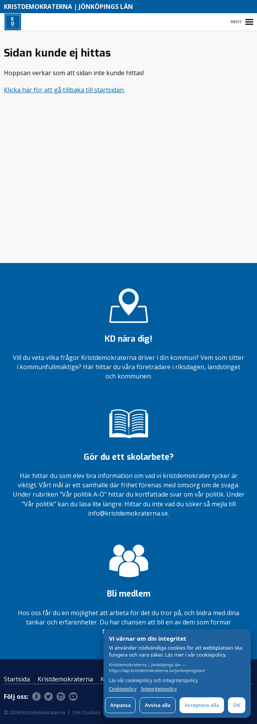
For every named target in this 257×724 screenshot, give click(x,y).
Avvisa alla (158, 705)
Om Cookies (86, 712)
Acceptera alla (202, 705)
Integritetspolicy (159, 689)
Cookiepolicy (122, 689)
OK (236, 705)
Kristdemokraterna (65, 679)
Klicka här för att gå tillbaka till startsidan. (64, 90)
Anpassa (120, 705)
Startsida (17, 679)
